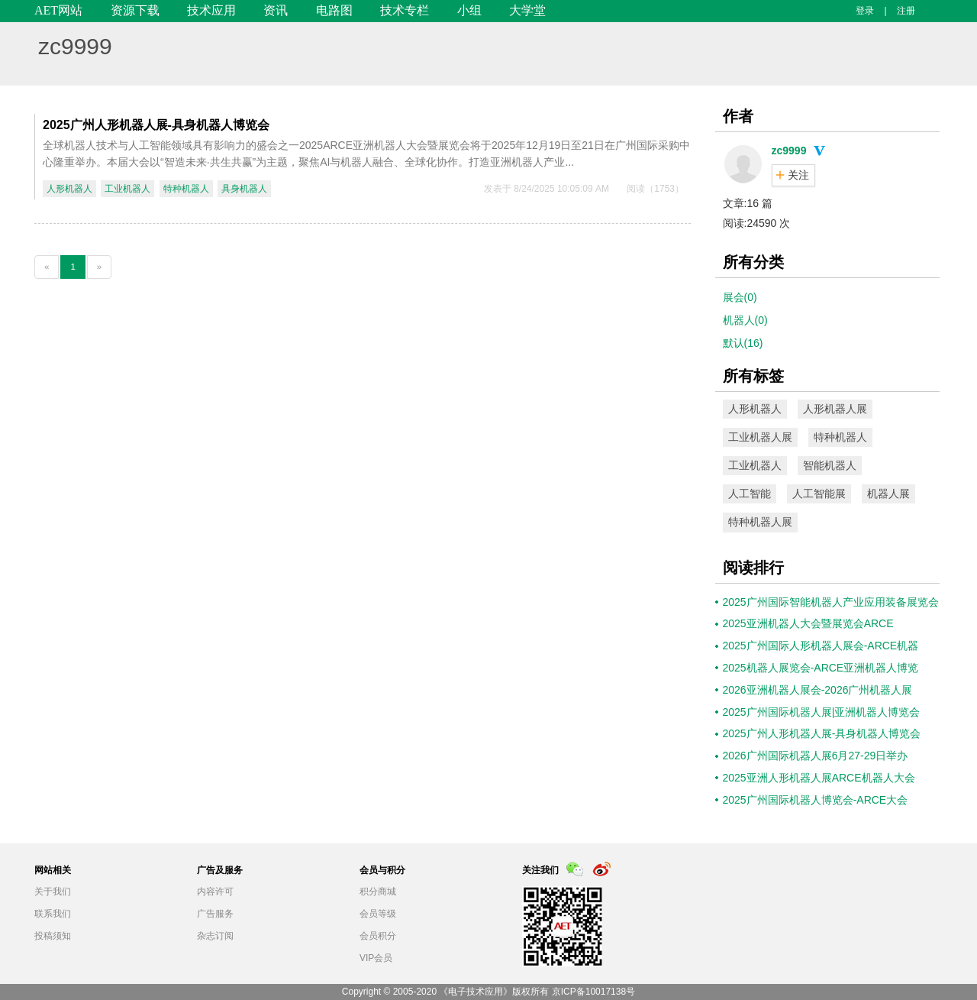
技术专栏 (404, 10)
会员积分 (378, 935)
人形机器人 (69, 188)
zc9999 (75, 46)
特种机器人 (186, 188)
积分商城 (378, 891)
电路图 (334, 10)
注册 (906, 10)
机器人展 (888, 493)
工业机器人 (127, 188)
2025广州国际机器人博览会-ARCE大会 (815, 800)
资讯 (275, 10)
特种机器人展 (760, 522)
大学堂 (527, 10)
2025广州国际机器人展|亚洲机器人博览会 (822, 712)
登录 (865, 10)
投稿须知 (52, 935)
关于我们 (52, 891)
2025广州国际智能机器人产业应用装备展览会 (831, 602)
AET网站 (58, 10)
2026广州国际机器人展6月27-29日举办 (815, 755)
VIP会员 (376, 958)
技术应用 (211, 10)
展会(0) (740, 297)
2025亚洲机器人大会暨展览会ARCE (808, 623)
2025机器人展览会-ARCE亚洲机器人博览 (821, 668)
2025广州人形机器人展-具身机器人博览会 (156, 124)
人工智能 (749, 493)
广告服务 (215, 913)
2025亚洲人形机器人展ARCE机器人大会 (819, 778)
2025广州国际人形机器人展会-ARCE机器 (821, 645)
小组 (469, 10)
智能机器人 (829, 465)
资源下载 (135, 10)
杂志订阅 (215, 935)
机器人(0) (745, 320)
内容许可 (215, 891)
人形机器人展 (835, 409)
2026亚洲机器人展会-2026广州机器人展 (818, 690)
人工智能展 (819, 493)
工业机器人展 (760, 437)
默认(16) (743, 343)
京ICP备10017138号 (593, 991)
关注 (798, 175)
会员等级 (378, 913)
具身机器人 (244, 188)
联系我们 (52, 913)
